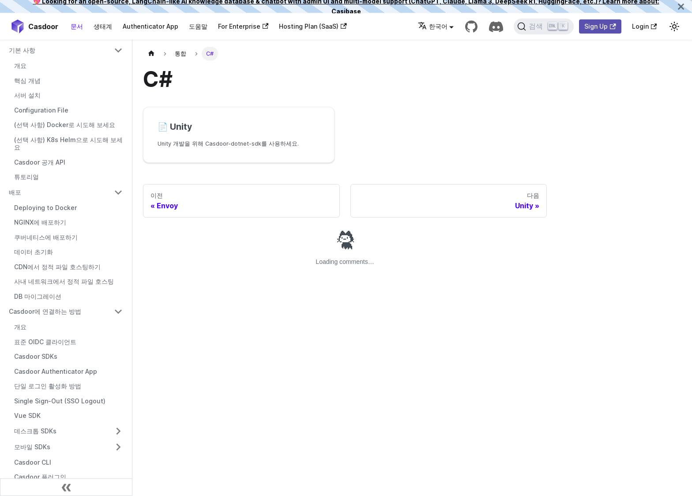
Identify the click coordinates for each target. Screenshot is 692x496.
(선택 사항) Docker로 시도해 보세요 (64, 124)
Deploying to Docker (45, 207)
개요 (20, 65)
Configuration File (41, 110)
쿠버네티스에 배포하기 (46, 237)
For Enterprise (243, 26)
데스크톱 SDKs (35, 431)
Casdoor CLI (32, 462)
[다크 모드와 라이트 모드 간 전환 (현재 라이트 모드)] (674, 26)
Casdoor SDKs (35, 356)
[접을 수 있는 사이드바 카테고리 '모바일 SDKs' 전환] (118, 447)
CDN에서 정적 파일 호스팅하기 (57, 267)
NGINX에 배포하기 (40, 222)
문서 (77, 26)
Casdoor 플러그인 (40, 477)
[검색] (544, 26)
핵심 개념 (27, 80)
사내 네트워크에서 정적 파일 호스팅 (64, 281)
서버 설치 (27, 95)
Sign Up (600, 26)
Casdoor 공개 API (39, 162)
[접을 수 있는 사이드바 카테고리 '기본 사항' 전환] (118, 50)
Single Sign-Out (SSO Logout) (59, 401)
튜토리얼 (26, 176)
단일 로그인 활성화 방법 (47, 386)
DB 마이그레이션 (37, 296)
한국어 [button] (433, 26)
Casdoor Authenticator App (55, 371)
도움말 (198, 26)
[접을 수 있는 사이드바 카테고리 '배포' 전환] (118, 192)
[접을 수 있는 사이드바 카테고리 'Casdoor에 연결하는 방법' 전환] (118, 311)
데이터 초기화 (33, 252)
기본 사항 (22, 50)
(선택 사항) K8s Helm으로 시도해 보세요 (68, 143)
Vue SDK (27, 415)
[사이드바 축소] (66, 487)
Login (644, 26)
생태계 (103, 26)
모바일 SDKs (32, 447)
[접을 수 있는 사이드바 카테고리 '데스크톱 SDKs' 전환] (118, 431)
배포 (15, 192)
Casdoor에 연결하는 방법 (45, 311)
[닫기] (681, 6)
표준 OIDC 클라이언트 (45, 342)
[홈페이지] (151, 53)
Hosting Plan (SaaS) (312, 26)
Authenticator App (150, 26)
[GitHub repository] (471, 26)
